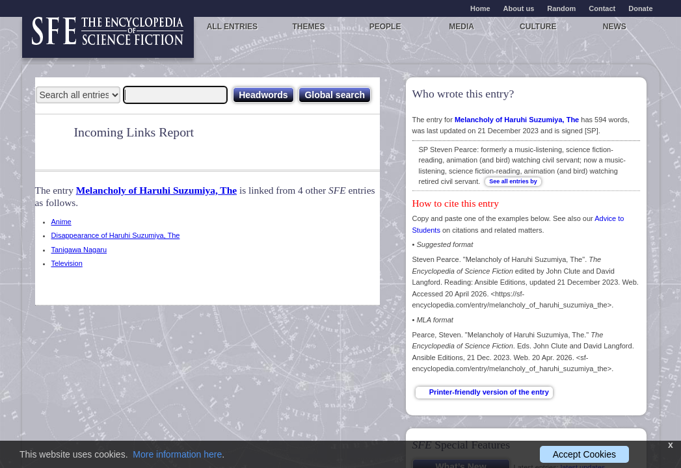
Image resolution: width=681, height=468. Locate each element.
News (614, 26)
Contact (602, 8)
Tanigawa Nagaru (79, 250)
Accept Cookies (584, 454)
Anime (61, 222)
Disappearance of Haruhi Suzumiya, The (115, 235)
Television (67, 263)
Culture (538, 26)
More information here (177, 454)
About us (519, 8)
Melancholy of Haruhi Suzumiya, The (156, 190)
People (385, 26)
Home (480, 8)
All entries (232, 26)
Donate (640, 8)
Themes (308, 26)
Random (561, 8)
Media (461, 26)
